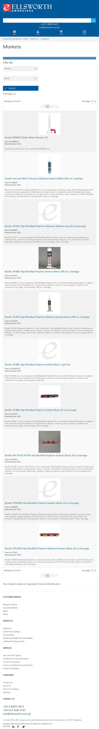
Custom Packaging (11, 668)
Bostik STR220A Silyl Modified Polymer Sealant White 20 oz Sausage (42, 503)
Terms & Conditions (11, 689)
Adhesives (7, 628)
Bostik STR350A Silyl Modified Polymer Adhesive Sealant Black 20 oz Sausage (47, 548)
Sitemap (6, 692)
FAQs (5, 614)
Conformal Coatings (11, 632)
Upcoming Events (10, 608)
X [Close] (35, 69)
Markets (45, 39)
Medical (21, 68)
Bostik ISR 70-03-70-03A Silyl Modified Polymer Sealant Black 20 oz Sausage (46, 455)
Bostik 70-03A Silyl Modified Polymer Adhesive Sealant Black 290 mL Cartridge (47, 317)
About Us (7, 686)
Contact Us (7, 683)
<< (43, 106)
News (5, 611)
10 (92, 101)
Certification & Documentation (16, 659)
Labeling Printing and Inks (13, 641)
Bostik (21, 78)
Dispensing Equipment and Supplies (18, 638)
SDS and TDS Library (12, 655)
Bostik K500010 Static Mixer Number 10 (26, 137)
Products (34, 39)
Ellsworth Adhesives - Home (15, 39)
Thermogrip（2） (10, 94)
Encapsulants (8, 635)
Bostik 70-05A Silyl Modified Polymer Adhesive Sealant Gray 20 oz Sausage (45, 226)
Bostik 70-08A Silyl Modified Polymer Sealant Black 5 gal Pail (37, 364)
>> (56, 106)
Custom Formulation (11, 662)
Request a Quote (10, 604)
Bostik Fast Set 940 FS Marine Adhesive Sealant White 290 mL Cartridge (44, 178)
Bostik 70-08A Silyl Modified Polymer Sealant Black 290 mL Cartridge (42, 271)
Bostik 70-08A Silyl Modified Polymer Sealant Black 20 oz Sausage (40, 410)
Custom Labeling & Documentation (18, 665)
